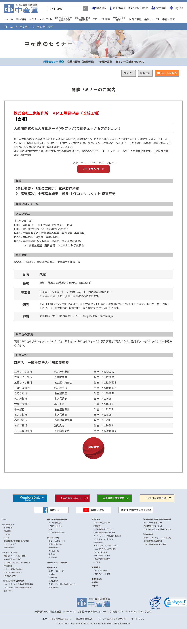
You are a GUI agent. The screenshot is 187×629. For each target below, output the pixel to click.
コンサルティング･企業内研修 (13, 581)
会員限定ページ (54, 587)
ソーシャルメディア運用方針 (112, 618)
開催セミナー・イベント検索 (14, 556)
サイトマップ (138, 618)
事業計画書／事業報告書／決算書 (16, 541)
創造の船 (52, 554)
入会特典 (52, 574)
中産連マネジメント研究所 (136, 510)
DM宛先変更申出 (10, 576)
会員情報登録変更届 (113, 498)
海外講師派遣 (54, 547)
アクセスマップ (10, 544)
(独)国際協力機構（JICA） (153, 526)
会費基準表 (53, 577)
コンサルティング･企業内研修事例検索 (18, 584)
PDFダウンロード (93, 169)
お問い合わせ (140, 8)
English (178, 8)
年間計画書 (105, 61)
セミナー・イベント (40, 19)
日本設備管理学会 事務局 (153, 541)
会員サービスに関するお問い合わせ (62, 584)
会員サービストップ (56, 571)
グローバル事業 (101, 19)
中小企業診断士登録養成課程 (104, 532)
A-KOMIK (97, 562)
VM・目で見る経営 (100, 552)
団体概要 (7, 531)
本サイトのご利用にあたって (57, 618)
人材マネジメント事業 (102, 555)
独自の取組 (135, 19)
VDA (50, 529)
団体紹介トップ (8, 524)
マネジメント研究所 (119, 19)
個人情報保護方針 (84, 618)
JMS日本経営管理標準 (102, 559)
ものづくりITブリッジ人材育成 (105, 549)
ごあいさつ (8, 528)
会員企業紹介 (54, 581)
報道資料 (101, 8)
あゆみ (6, 538)
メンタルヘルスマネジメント (104, 539)
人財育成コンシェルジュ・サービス (17, 562)
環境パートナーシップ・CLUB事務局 (157, 538)
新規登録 (145, 73)
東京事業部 (118, 8)
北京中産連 (53, 557)
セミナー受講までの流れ (130, 61)
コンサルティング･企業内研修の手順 (17, 587)
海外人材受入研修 (55, 544)
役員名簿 (7, 534)
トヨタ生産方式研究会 (102, 523)
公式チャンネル (93, 510)
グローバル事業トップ (57, 541)
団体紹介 (21, 19)
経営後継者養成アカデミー (103, 529)
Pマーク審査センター (57, 532)
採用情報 (161, 8)
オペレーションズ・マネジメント (106, 546)
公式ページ (51, 510)
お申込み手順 (54, 551)
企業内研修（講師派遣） (81, 61)
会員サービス (152, 19)
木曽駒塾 (97, 526)
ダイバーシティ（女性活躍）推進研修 (107, 536)
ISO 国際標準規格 (55, 523)
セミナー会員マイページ (13, 572)
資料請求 (93, 447)
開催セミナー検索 (53, 61)
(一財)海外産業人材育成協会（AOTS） (158, 529)
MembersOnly (30, 498)
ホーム (9, 19)
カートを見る (169, 73)
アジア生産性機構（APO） (153, 523)
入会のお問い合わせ (71, 498)
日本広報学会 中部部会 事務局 (155, 544)
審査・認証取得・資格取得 (82, 19)
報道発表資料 (9, 547)
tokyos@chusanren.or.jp (98, 316)
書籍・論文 (168, 19)
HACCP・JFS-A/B (55, 526)
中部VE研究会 (99, 542)
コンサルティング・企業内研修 (63, 19)
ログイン (128, 73)
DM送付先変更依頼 (156, 498)
